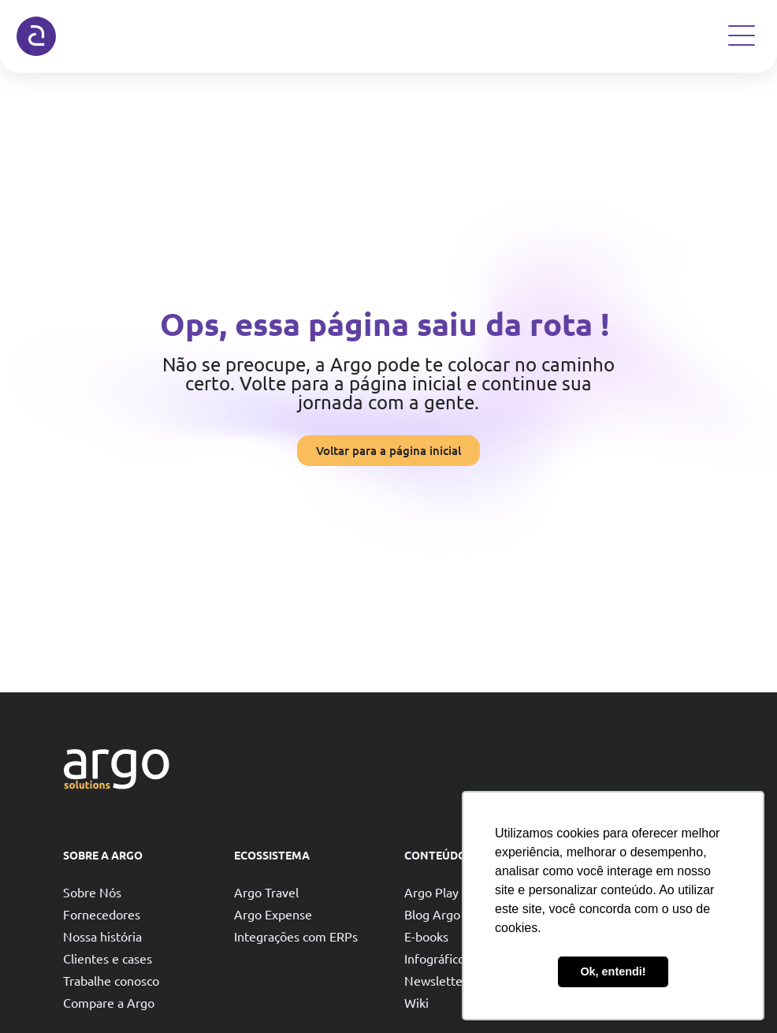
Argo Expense (273, 914)
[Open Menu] (741, 35)
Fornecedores (101, 914)
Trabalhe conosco (111, 980)
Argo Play (431, 892)
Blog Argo (432, 914)
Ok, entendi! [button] (612, 971)
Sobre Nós (92, 892)
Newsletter (435, 980)
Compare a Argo (108, 1002)
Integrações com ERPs (296, 936)
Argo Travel (266, 892)
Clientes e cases (107, 958)
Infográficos (437, 958)
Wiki (416, 1002)
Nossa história (102, 936)
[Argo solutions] (36, 36)
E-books (426, 936)
